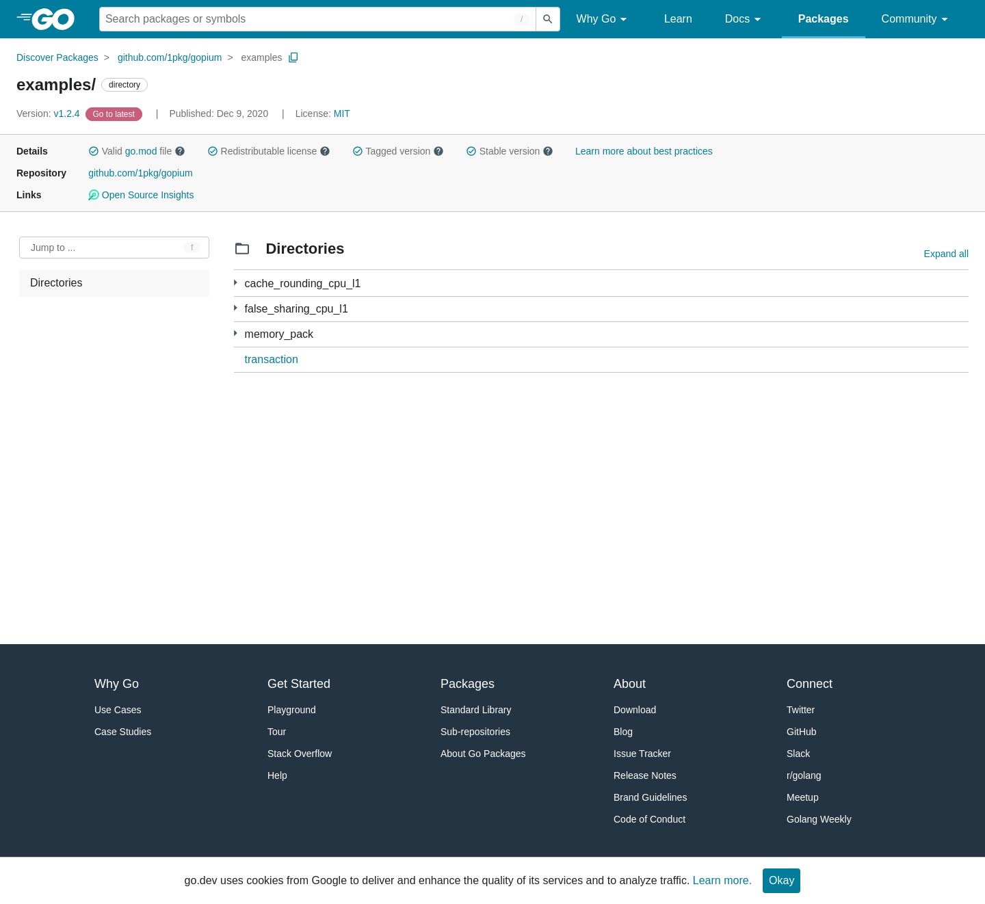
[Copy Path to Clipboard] (293, 57)
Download (635, 709)
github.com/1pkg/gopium (170, 57)
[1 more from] (235, 282)
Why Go (604, 19)
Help (277, 775)
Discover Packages (57, 57)
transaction (271, 359)
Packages (823, 19)
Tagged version (398, 151)
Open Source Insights (141, 194)
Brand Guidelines (650, 797)
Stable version (509, 151)
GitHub (802, 731)
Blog (623, 731)
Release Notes (645, 775)
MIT (342, 113)
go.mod (141, 151)
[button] (93, 151)
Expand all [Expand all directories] (946, 253)
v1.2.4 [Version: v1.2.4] (49, 113)
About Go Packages (483, 753)
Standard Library (476, 709)
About (630, 684)
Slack (798, 753)
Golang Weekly (819, 819)
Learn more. (722, 880)
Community (917, 19)
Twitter (801, 709)
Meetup (803, 797)
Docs (745, 19)
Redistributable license (268, 151)
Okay (781, 880)
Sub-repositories (475, 731)
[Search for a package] (317, 19)
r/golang (804, 775)
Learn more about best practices (644, 151)
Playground (291, 709)
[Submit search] (548, 19)
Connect (809, 684)
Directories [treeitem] (56, 283)
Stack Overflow (299, 753)
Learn (678, 19)
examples (262, 57)
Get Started (298, 684)
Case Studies (122, 731)
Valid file (136, 151)
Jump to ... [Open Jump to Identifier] (53, 247)
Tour (276, 731)
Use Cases (117, 709)
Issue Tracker (642, 753)
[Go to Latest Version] (115, 113)
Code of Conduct (649, 819)
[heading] (57, 19)
